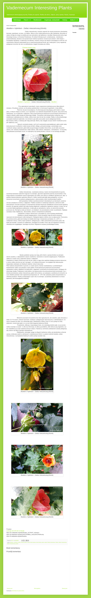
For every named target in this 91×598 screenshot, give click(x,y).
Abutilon (54, 102)
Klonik (28, 542)
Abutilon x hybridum (24, 102)
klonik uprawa (33, 542)
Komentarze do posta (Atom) (18, 590)
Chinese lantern (24, 542)
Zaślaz (56, 542)
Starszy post (64, 588)
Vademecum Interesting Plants (39, 7)
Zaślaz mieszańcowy (63, 542)
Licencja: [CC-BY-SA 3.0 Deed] (15, 531)
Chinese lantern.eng (28, 47)
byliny (19, 542)
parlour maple (44, 542)
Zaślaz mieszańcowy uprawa (12, 543)
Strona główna (37, 588)
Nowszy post (9, 588)
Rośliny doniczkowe (51, 542)
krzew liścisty (38, 542)
